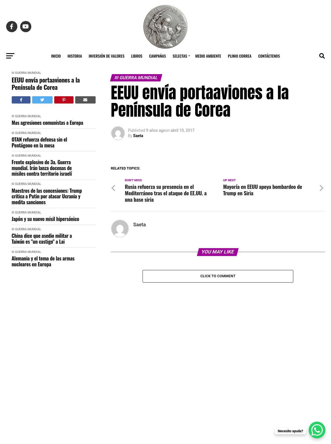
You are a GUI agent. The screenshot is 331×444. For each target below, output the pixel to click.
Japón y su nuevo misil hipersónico (45, 219)
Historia (75, 56)
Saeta (138, 135)
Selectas (180, 56)
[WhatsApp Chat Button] (317, 430)
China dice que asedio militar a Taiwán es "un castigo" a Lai (42, 238)
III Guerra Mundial (26, 73)
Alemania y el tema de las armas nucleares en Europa (43, 261)
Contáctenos (269, 56)
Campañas (157, 56)
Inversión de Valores (106, 56)
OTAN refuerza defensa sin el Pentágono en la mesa (39, 142)
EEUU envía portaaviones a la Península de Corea (46, 83)
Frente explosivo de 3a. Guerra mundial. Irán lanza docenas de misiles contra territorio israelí (42, 168)
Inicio (56, 56)
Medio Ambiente (208, 56)
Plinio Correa (239, 56)
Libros (136, 56)
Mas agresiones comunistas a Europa (47, 123)
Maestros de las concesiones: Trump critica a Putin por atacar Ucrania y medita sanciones (47, 196)
